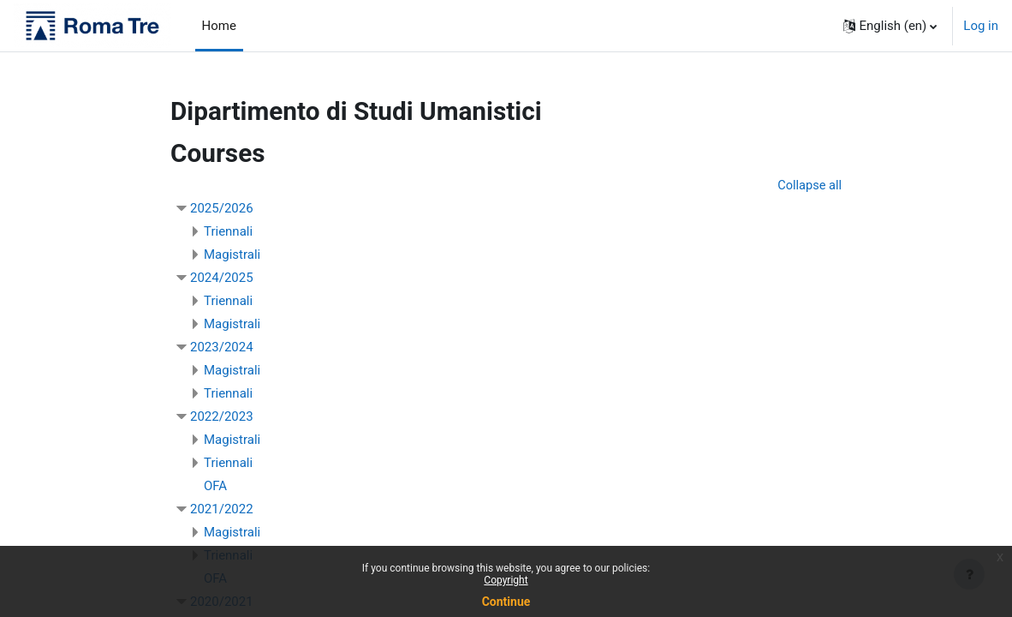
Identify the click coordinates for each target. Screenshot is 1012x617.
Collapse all (809, 186)
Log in (980, 25)
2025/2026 (221, 209)
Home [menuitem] (219, 25)
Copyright (505, 580)
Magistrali (232, 255)
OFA (215, 486)
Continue (506, 601)
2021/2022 (221, 510)
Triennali (228, 232)
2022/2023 (221, 417)
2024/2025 (221, 278)
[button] (890, 25)
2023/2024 (221, 348)
